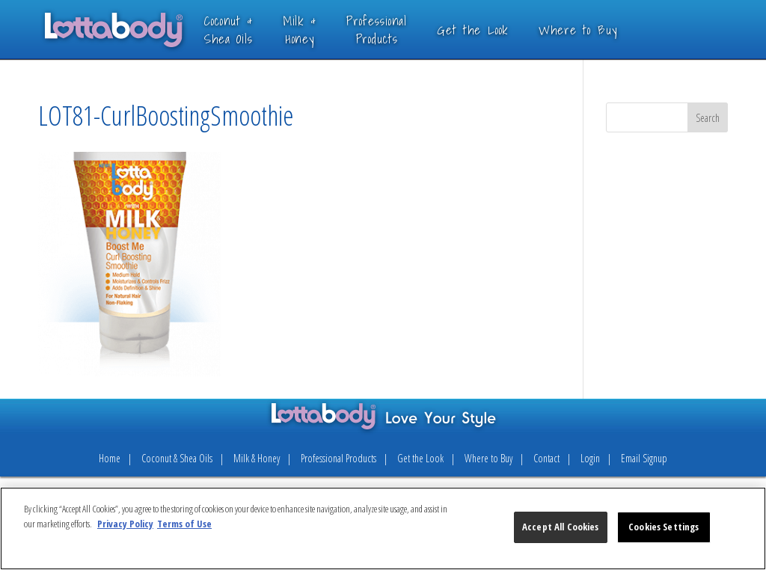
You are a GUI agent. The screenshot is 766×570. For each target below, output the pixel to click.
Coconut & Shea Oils (176, 458)
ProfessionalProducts (398, 29)
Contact (546, 458)
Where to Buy (599, 29)
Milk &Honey (321, 29)
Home (109, 458)
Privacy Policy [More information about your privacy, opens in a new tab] (125, 523)
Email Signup (644, 458)
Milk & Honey (256, 458)
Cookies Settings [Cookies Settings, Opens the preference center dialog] (663, 526)
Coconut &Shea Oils (250, 29)
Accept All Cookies (560, 526)
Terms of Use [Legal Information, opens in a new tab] (184, 523)
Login (590, 458)
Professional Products (338, 458)
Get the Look (494, 29)
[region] (383, 528)
